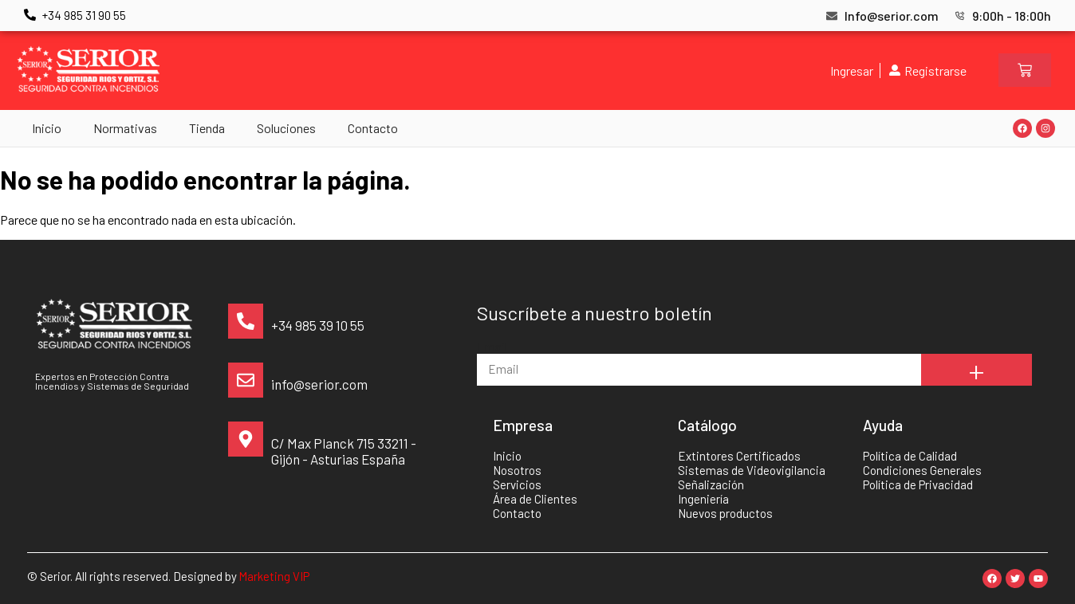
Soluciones (286, 127)
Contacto (373, 127)
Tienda (207, 127)
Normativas (125, 127)
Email (492, 346)
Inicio (46, 127)
